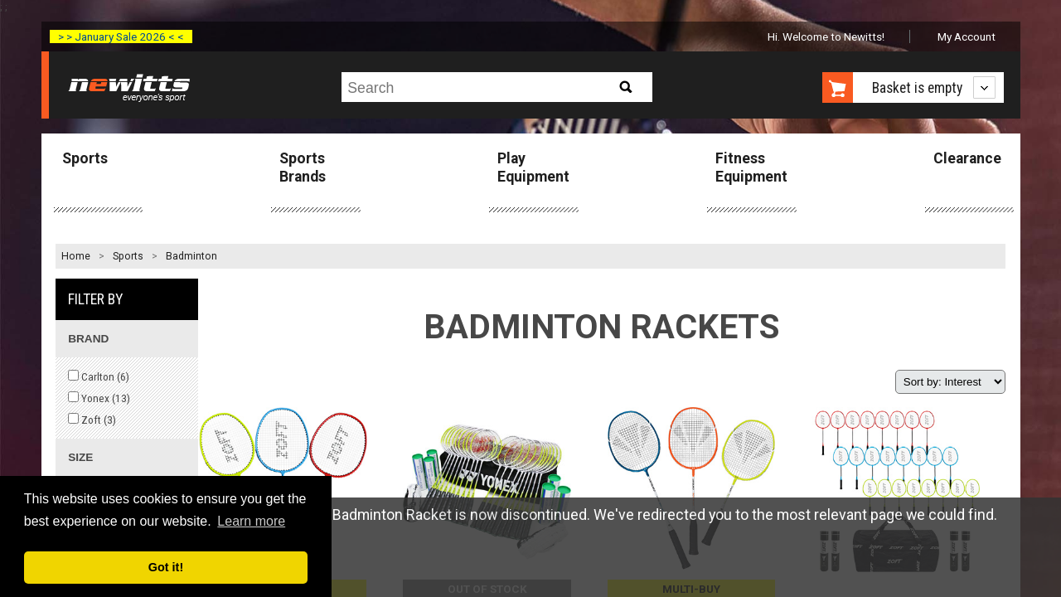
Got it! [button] (165, 567)
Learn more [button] (251, 521)
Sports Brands (302, 167)
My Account (966, 36)
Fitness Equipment (751, 167)
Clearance (967, 158)
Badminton (191, 256)
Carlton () (98, 376)
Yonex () (99, 398)
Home (75, 256)
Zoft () (92, 419)
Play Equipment (533, 167)
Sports (85, 158)
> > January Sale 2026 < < (121, 36)
